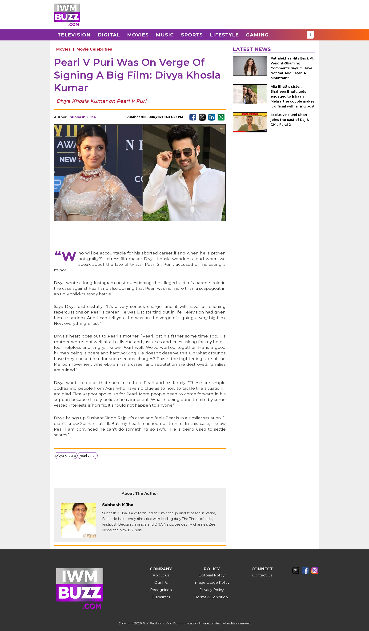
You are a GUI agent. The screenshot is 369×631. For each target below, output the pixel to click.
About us (161, 575)
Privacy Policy (212, 589)
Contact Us (262, 575)
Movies (138, 35)
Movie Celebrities (94, 49)
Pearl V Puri (87, 455)
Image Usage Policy (211, 582)
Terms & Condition (211, 597)
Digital (109, 35)
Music (165, 35)
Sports (192, 35)
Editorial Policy (212, 575)
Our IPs (161, 582)
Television (74, 35)
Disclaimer (161, 597)
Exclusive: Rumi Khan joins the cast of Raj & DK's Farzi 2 (290, 120)
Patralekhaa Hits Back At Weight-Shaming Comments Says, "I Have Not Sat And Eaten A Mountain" (292, 68)
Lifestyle (224, 35)
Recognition (161, 589)
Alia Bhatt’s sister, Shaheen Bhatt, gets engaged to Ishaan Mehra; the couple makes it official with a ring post (293, 96)
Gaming (257, 35)
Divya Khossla (65, 455)
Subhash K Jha (83, 117)
